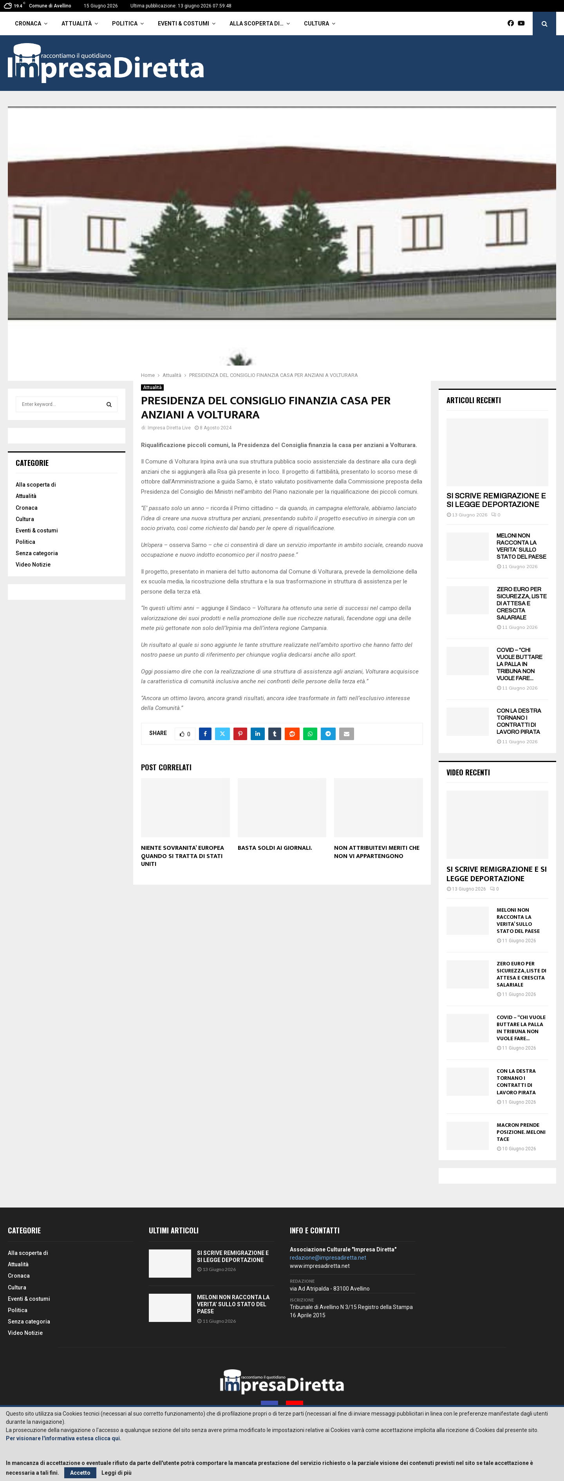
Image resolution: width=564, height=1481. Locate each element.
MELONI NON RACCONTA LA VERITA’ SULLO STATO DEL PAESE (518, 920)
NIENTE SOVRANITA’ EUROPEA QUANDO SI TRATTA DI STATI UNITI (182, 856)
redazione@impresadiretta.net (328, 1258)
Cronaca (28, 23)
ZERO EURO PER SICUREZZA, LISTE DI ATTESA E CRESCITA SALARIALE (522, 604)
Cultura (316, 23)
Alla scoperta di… (257, 23)
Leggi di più (116, 1473)
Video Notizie (33, 564)
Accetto (80, 1473)
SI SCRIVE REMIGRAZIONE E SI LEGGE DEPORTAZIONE (496, 500)
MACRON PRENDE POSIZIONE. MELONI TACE (521, 1132)
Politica (124, 23)
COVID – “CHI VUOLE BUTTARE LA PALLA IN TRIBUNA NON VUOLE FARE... (519, 664)
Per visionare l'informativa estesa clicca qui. (63, 1438)
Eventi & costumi (183, 23)
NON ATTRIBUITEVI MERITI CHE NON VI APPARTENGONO (376, 852)
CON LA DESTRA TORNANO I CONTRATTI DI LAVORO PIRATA (516, 1081)
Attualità (76, 23)
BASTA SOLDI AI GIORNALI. (275, 848)
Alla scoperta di (36, 485)
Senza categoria (37, 553)
